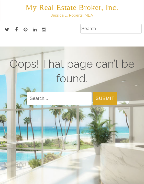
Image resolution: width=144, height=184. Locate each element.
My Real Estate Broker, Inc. (72, 7)
